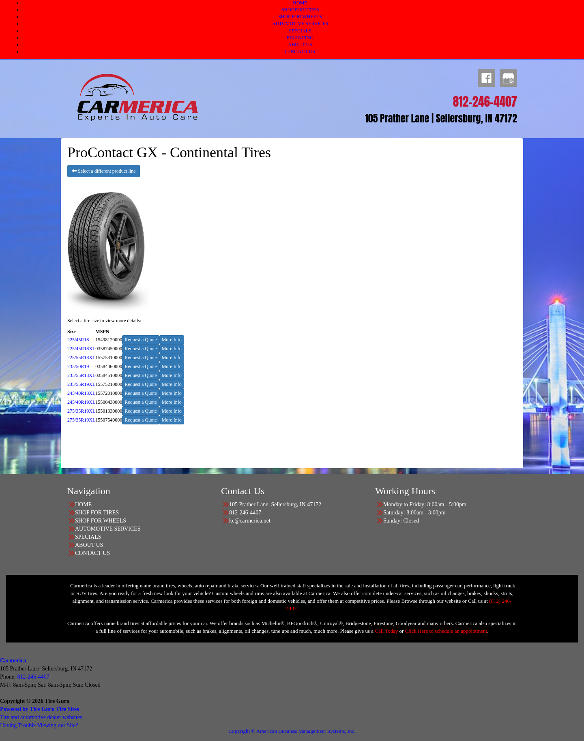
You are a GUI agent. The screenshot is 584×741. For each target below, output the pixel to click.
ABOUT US (300, 44)
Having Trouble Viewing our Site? (39, 725)
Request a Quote (141, 340)
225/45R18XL (81, 348)
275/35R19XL (81, 411)
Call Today (387, 631)
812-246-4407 (33, 677)
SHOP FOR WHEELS (300, 16)
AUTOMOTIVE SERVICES (300, 23)
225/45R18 (78, 340)
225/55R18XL (81, 357)
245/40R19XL (81, 402)
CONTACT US (300, 51)
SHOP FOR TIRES (300, 10)
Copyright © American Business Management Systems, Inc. (291, 731)
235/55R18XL (81, 375)
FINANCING (300, 38)
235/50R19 (78, 366)
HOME (300, 3)
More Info (172, 340)
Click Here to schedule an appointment (446, 631)
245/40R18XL (81, 393)
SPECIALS (300, 31)
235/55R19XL (81, 384)
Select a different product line (103, 171)
